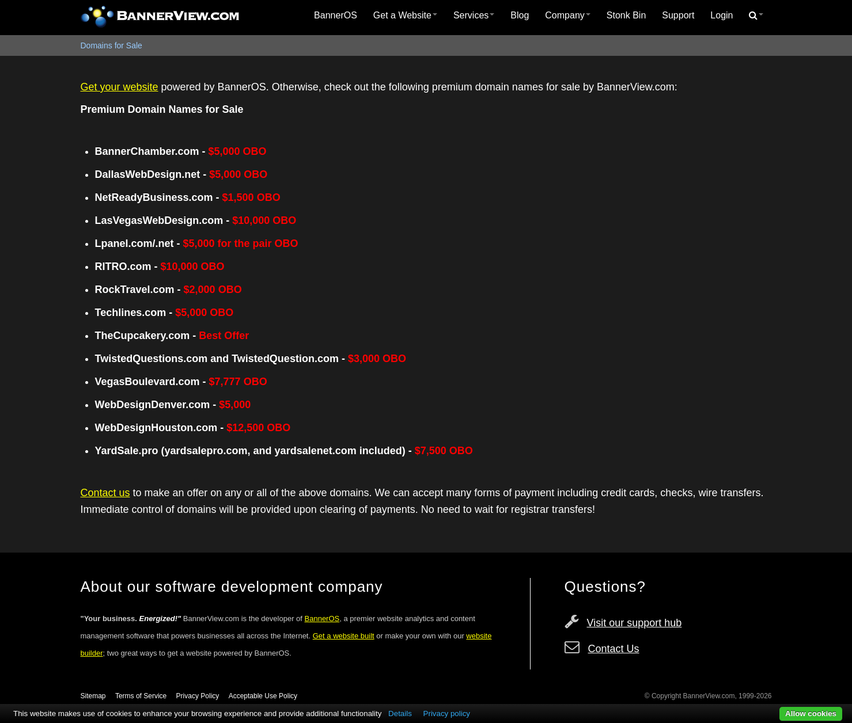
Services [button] (473, 15)
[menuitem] (335, 15)
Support (678, 15)
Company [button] (567, 15)
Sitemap (93, 696)
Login (721, 15)
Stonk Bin (626, 15)
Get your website (119, 87)
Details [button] (400, 713)
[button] (756, 15)
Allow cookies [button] (810, 713)
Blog (519, 15)
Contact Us (613, 648)
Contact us (105, 493)
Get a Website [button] (405, 15)
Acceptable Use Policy (263, 696)
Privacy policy (446, 713)
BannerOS (335, 15)
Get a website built (343, 635)
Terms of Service (140, 696)
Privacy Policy (197, 696)
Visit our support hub (634, 623)
